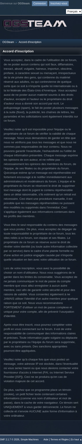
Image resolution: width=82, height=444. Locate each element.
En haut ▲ (76, 439)
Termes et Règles (59, 439)
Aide (46, 439)
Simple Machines (29, 439)
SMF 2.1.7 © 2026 (9, 439)
